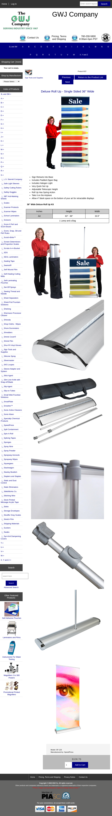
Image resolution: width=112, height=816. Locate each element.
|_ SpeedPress (7, 425)
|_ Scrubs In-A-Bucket (10, 248)
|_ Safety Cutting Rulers (11, 188)
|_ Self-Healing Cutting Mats (10, 275)
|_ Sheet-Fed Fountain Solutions (10, 303)
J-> (2, 137)
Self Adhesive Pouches (11, 610)
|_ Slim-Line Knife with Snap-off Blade (10, 381)
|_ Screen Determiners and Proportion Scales (10, 243)
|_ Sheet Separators (9, 298)
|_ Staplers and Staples (11, 476)
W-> (2, 556)
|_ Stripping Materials (10, 524)
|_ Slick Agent (7, 375)
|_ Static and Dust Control (8, 481)
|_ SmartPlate (7, 402)
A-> (2, 98)
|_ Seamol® (6, 265)
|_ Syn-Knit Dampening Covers (11, 537)
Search (11, 567)
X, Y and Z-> (6, 560)
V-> (2, 551)
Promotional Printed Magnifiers (12, 688)
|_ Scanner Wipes (8, 211)
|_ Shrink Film (7, 341)
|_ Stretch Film (7, 519)
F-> (2, 120)
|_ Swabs (5, 532)
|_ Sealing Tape (8, 261)
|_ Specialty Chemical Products (10, 419)
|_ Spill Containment (9, 429)
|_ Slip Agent (6, 386)
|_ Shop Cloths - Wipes (11, 324)
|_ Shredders (6, 332)
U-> (2, 547)
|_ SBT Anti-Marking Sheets (9, 197)
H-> (2, 128)
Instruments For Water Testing (11, 650)
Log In (14, 4)
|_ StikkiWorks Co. (9, 491)
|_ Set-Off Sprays (8, 287)
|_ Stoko (5, 506)
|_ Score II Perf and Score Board (9, 225)
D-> (2, 111)
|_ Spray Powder (8, 451)
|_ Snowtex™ (7, 406)
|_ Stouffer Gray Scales (11, 515)
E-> (2, 115)
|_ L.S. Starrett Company (11, 179)
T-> (2, 543)
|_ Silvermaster (7, 360)
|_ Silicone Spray (8, 356)
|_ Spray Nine (7, 446)
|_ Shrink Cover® (8, 337)
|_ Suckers (5, 528)
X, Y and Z (84, 55)
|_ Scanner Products (10, 207)
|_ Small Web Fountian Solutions (11, 396)
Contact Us (83, 777)
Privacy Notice (69, 777)
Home (4, 4)
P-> (2, 162)
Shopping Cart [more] (11, 62)
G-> (2, 124)
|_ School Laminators (10, 216)
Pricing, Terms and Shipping (49, 777)
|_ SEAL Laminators (9, 257)
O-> (2, 158)
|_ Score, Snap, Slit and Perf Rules (11, 232)
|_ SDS (4, 252)
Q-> (2, 166)
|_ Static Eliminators (9, 487)
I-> (2, 132)
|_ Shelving (6, 309)
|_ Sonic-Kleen (7, 414)
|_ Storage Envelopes (10, 511)
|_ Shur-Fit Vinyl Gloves (11, 345)
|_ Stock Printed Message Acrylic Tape (10, 501)
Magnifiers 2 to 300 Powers (12, 670)
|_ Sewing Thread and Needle (10, 292)
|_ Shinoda (6, 320)
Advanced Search (11, 587)
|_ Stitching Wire (8, 496)
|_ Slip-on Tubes (8, 391)
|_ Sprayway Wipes (9, 459)
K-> (2, 141)
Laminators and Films (12, 630)
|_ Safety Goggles (8, 192)
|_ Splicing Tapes (8, 438)
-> (2, 175)
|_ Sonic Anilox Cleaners (11, 410)
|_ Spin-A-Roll (7, 434)
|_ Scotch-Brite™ (8, 237)
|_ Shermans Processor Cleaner (11, 314)
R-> (2, 171)
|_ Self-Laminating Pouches (9, 281)
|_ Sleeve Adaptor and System (10, 370)
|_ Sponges (6, 442)
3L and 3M (13, 47)
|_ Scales (5, 203)
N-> (2, 154)
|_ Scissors (6, 220)
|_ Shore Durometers (10, 328)
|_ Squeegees (7, 463)
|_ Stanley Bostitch (9, 472)
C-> (2, 107)
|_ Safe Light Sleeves (10, 183)
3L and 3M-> (6, 94)
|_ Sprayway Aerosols (10, 455)
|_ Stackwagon (7, 468)
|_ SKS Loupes (7, 365)
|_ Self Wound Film (9, 269)
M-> (2, 149)
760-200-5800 (88, 36)
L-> (2, 145)
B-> (2, 103)
